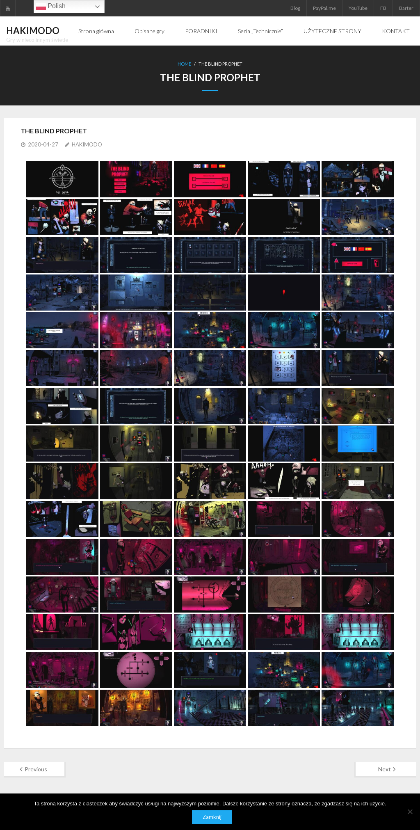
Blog (295, 8)
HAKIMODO (87, 144)
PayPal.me (324, 8)
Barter (406, 8)
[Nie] (410, 811)
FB (383, 8)
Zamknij (212, 817)
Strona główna (96, 30)
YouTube (358, 8)
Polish (51, 6)
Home (184, 63)
